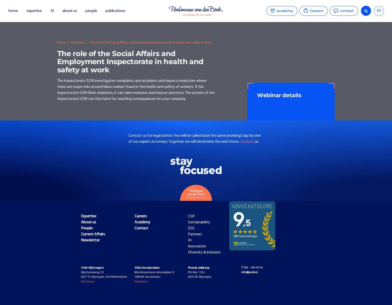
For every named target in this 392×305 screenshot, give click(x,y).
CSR (191, 216)
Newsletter (90, 240)
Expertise (88, 216)
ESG (191, 228)
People (86, 228)
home (13, 11)
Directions (87, 281)
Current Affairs (93, 234)
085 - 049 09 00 (252, 267)
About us (88, 222)
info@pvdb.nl (249, 272)
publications (116, 11)
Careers (140, 216)
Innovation (197, 246)
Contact (247, 142)
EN (379, 11)
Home (61, 42)
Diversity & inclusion (204, 252)
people (91, 11)
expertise (34, 11)
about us (69, 11)
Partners (195, 234)
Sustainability (199, 222)
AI (52, 11)
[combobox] (379, 11)
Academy (77, 42)
